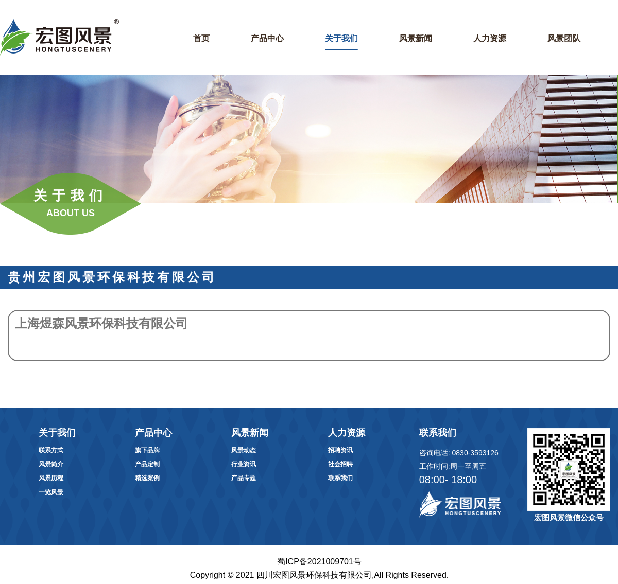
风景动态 (243, 450)
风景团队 (563, 38)
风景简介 (51, 464)
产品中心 (267, 38)
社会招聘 (340, 464)
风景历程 (51, 478)
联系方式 (51, 450)
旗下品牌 (147, 450)
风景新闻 (415, 38)
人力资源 (489, 38)
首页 (201, 38)
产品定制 (147, 464)
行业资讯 (243, 464)
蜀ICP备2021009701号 (319, 561)
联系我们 (340, 478)
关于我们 (341, 38)
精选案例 (147, 478)
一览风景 (51, 492)
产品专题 (243, 478)
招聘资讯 (340, 450)
